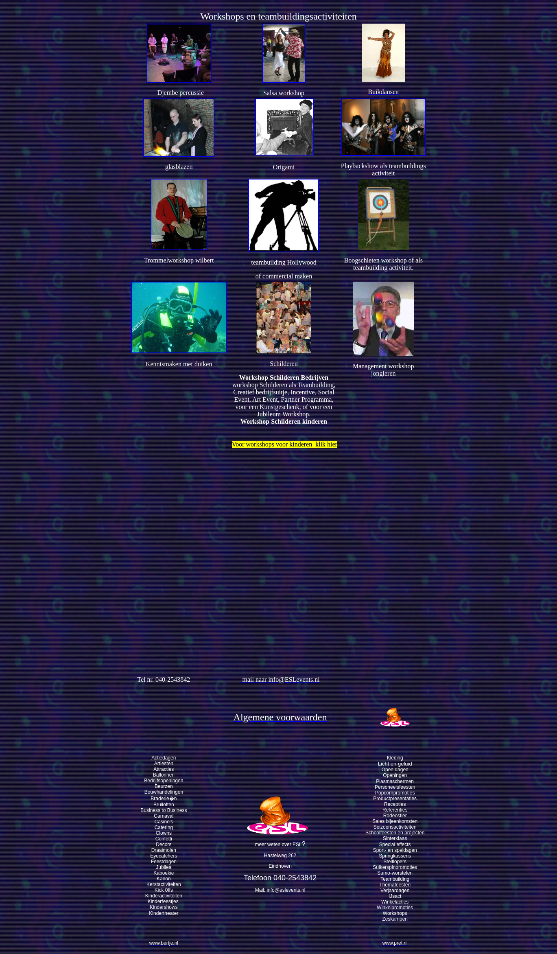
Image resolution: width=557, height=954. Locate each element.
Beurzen (164, 786)
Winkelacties (394, 902)
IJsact (395, 896)
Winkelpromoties (395, 907)
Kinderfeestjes (164, 901)
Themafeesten (395, 885)
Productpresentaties (395, 798)
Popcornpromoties (395, 793)
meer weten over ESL (278, 844)
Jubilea (163, 867)
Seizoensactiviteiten (395, 827)
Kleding (395, 758)
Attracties (163, 769)
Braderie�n (164, 798)
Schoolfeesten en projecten (394, 833)
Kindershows (164, 907)
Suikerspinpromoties (395, 867)
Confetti (163, 839)
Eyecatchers (163, 856)
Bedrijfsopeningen (163, 780)
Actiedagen (163, 758)
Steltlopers (394, 861)
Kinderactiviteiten (163, 896)
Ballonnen (164, 775)
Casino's (164, 822)
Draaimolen (163, 850)
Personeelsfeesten (395, 787)
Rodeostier (395, 815)
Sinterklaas (395, 838)
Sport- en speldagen (395, 850)
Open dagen (395, 769)
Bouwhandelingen (163, 792)
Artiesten (163, 763)
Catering (164, 827)
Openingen (395, 775)
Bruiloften (163, 804)
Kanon (164, 879)
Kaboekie (163, 873)
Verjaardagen (394, 890)
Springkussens (395, 856)
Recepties (395, 804)
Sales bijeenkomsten (394, 821)
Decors (163, 844)
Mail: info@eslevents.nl (280, 890)
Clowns (164, 833)
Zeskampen (395, 919)
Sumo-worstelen (395, 873)
